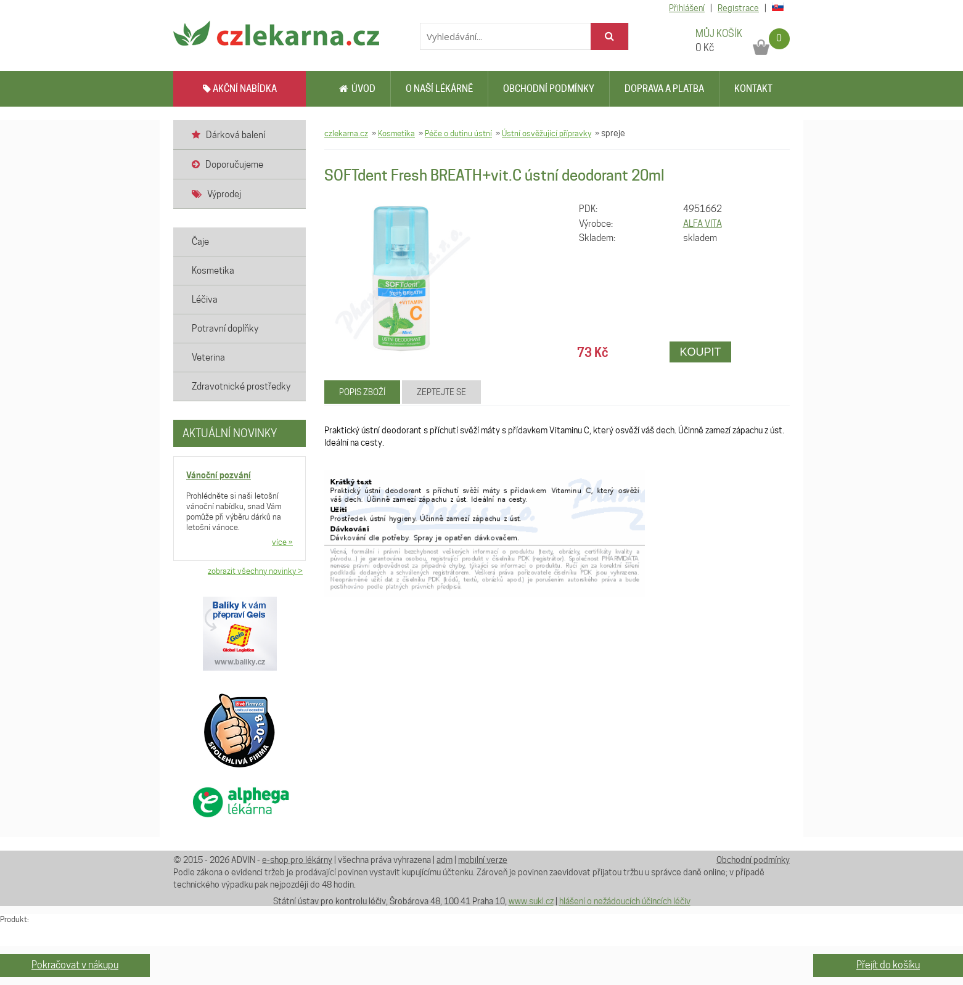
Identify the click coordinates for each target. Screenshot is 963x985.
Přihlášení (687, 8)
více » (282, 542)
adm (444, 860)
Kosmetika (396, 133)
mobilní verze (482, 860)
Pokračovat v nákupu (74, 965)
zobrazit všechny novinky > (255, 571)
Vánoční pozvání (218, 475)
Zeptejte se (441, 392)
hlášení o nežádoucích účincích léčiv (624, 901)
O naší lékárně (439, 88)
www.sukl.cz (531, 901)
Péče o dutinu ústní (458, 133)
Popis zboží (362, 392)
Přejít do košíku (888, 965)
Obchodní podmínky (548, 88)
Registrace (738, 8)
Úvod (357, 88)
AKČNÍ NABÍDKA (240, 88)
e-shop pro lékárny (297, 860)
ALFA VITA (702, 223)
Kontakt (753, 88)
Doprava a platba (664, 88)
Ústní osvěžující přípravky (546, 133)
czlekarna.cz (346, 133)
